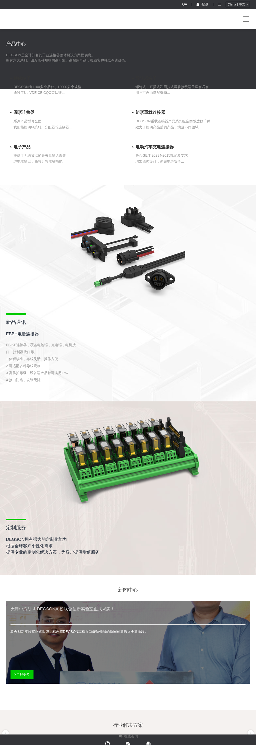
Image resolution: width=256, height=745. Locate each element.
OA (184, 4)
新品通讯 (16, 322)
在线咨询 (128, 736)
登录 (202, 4)
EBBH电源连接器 (22, 334)
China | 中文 (238, 4)
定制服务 (16, 527)
